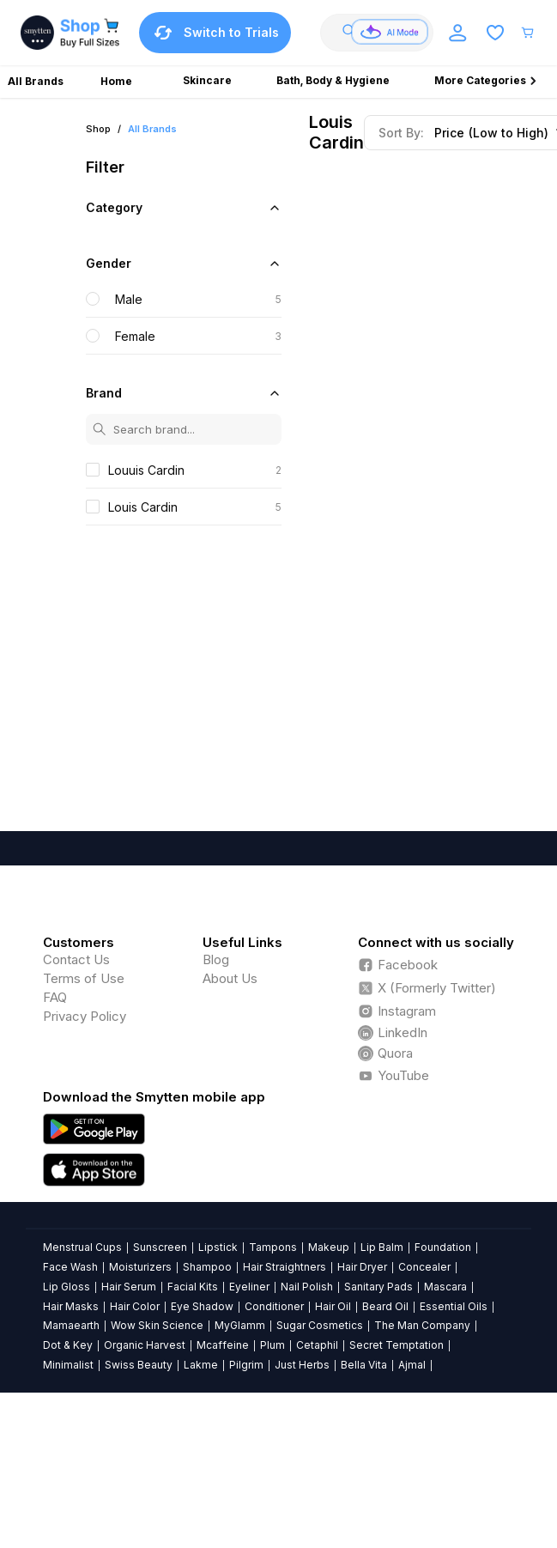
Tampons (273, 1247)
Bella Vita (364, 1364)
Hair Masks (71, 1306)
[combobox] (383, 33)
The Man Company (422, 1325)
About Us (230, 978)
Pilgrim (246, 1364)
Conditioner (274, 1306)
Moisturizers (140, 1266)
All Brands (152, 129)
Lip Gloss (66, 1286)
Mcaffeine (223, 1345)
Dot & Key (68, 1345)
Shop (98, 129)
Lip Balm (381, 1247)
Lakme (201, 1364)
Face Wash (70, 1266)
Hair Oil (333, 1306)
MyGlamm (240, 1325)
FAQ (55, 997)
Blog (216, 959)
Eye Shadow (202, 1306)
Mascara (445, 1286)
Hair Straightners (284, 1266)
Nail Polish (307, 1286)
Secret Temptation (396, 1345)
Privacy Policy (84, 1016)
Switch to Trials (215, 33)
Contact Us (76, 959)
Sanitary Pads (378, 1286)
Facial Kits (192, 1286)
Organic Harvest (144, 1345)
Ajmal (412, 1364)
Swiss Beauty (139, 1364)
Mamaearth (71, 1325)
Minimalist (68, 1364)
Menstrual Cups (82, 1247)
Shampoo (207, 1266)
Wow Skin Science (157, 1325)
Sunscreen (160, 1247)
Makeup (328, 1247)
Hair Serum (128, 1286)
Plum (272, 1345)
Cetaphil (317, 1345)
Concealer (424, 1266)
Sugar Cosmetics (319, 1325)
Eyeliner (249, 1286)
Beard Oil (385, 1306)
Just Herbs (302, 1364)
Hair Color (135, 1306)
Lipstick (218, 1247)
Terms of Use (83, 978)
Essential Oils (453, 1306)
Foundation (443, 1247)
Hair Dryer (362, 1266)
